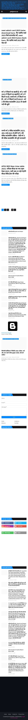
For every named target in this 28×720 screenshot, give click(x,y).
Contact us (16, 421)
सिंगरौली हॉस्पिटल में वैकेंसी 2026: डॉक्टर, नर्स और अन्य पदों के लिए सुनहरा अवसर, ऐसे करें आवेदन (13, 2)
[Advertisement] (14, 66)
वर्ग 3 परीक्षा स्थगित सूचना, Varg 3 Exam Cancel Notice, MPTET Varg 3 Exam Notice (16, 283)
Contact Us (14, 714)
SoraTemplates (11, 716)
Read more (5, 54)
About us (3, 423)
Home (2, 421)
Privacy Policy (21, 714)
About (9, 714)
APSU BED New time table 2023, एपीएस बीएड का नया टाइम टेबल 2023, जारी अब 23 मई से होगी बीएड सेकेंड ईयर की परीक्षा (13, 170)
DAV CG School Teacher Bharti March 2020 (15, 276)
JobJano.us (14, 11)
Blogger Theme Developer (17, 717)
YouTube (16, 423)
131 (12, 210)
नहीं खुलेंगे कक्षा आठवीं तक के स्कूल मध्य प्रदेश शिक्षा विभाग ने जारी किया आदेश (17, 297)
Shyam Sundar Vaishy (7, 45)
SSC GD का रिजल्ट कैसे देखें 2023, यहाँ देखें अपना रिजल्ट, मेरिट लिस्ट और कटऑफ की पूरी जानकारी (16, 644)
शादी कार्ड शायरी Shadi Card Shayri (15, 231)
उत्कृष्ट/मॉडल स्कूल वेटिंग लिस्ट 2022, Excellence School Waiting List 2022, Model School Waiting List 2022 (17, 315)
